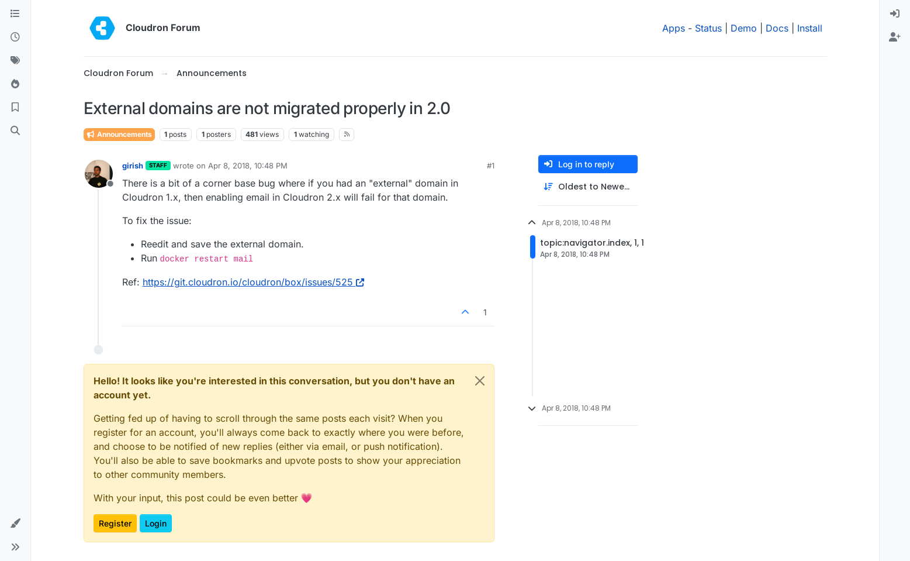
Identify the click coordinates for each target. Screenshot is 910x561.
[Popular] (15, 84)
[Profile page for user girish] (99, 174)
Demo (744, 28)
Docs (777, 28)
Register (115, 523)
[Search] (15, 131)
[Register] (894, 37)
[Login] (894, 14)
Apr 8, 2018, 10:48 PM (248, 165)
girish (132, 165)
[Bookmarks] (15, 107)
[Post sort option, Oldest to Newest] (588, 187)
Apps (673, 28)
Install (809, 28)
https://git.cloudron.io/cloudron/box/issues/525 (253, 282)
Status (708, 28)
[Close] (480, 380)
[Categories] (15, 14)
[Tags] (15, 60)
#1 (490, 165)
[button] (15, 523)
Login (156, 523)
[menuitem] (894, 14)
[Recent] (15, 37)
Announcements (119, 134)
